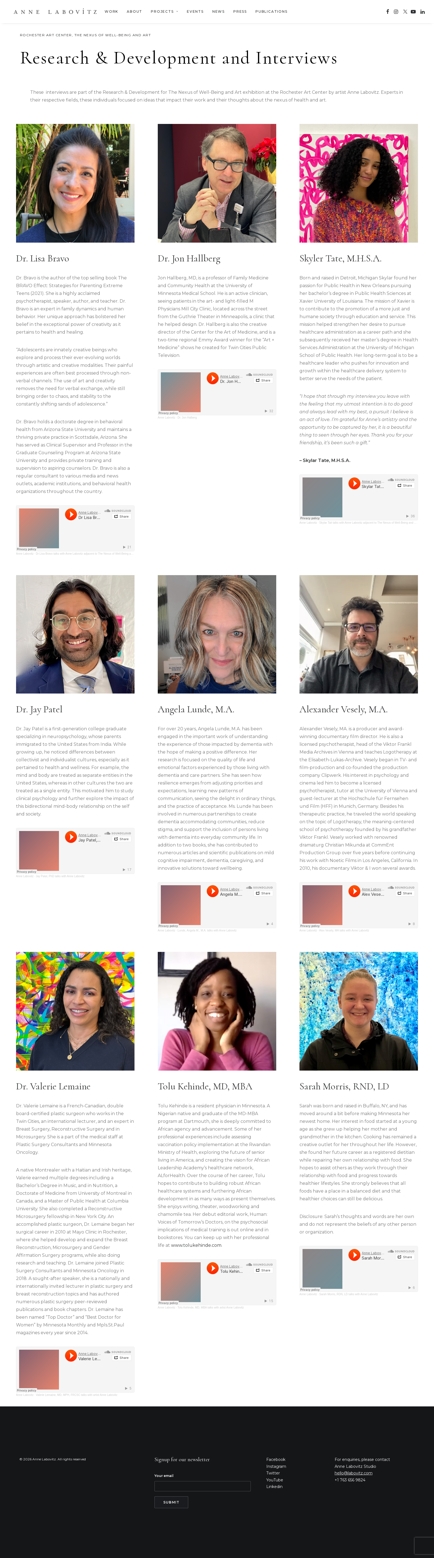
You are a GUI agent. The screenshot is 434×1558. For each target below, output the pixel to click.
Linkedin (274, 1486)
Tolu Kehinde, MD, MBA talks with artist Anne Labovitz (210, 1307)
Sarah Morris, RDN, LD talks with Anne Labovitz (348, 1294)
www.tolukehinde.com (196, 1245)
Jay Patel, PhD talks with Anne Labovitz (60, 876)
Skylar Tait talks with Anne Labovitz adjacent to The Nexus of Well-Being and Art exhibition (374, 522)
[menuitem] (111, 11)
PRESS (240, 11)
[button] (387, 11)
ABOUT (134, 11)
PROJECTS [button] (164, 11)
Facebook (275, 1459)
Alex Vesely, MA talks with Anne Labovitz (344, 930)
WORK (111, 11)
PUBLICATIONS (271, 11)
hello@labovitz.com (354, 1473)
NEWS (218, 11)
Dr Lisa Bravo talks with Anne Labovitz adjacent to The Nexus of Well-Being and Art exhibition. (93, 553)
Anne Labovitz (24, 553)
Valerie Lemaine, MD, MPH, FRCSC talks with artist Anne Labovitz (76, 1394)
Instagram (276, 1466)
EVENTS (195, 11)
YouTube (274, 1479)
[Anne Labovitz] (55, 11)
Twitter (273, 1473)
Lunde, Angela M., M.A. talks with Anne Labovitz (207, 930)
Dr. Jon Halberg (187, 417)
